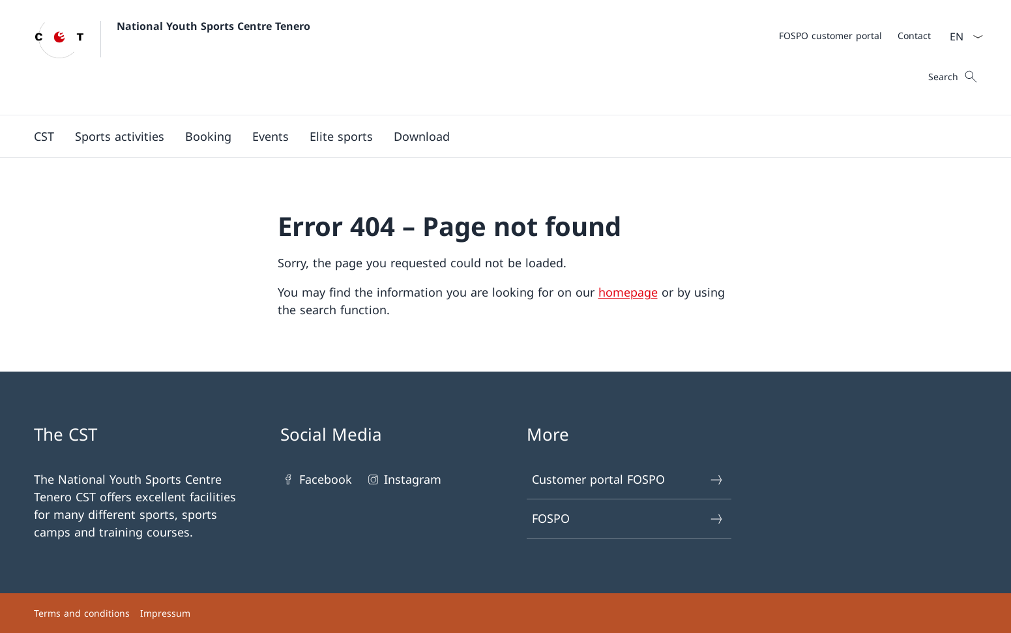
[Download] (421, 136)
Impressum (165, 613)
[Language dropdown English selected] (962, 36)
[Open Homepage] (172, 57)
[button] (44, 136)
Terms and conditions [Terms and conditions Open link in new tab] (82, 613)
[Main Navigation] (495, 136)
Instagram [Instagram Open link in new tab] (403, 479)
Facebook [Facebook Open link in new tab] (316, 479)
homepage (628, 292)
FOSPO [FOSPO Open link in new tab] (628, 518)
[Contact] (914, 35)
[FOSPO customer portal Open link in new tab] (830, 35)
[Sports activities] (120, 136)
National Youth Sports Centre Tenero (213, 26)
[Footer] (506, 613)
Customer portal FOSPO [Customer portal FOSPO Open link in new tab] (628, 479)
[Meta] (855, 35)
